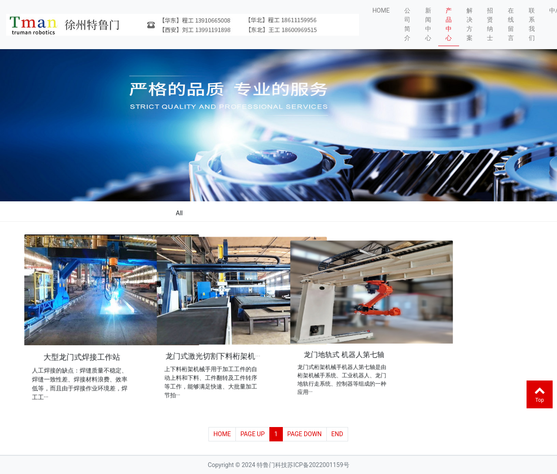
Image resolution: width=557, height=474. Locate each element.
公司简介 (407, 24)
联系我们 (532, 24)
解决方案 (469, 24)
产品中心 (449, 24)
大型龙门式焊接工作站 (82, 356)
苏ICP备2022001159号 (318, 464)
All (179, 213)
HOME (381, 10)
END (337, 434)
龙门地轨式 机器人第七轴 (344, 352)
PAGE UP (252, 434)
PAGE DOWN (304, 434)
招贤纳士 (490, 24)
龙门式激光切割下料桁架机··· (213, 354)
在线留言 (511, 24)
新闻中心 (428, 24)
